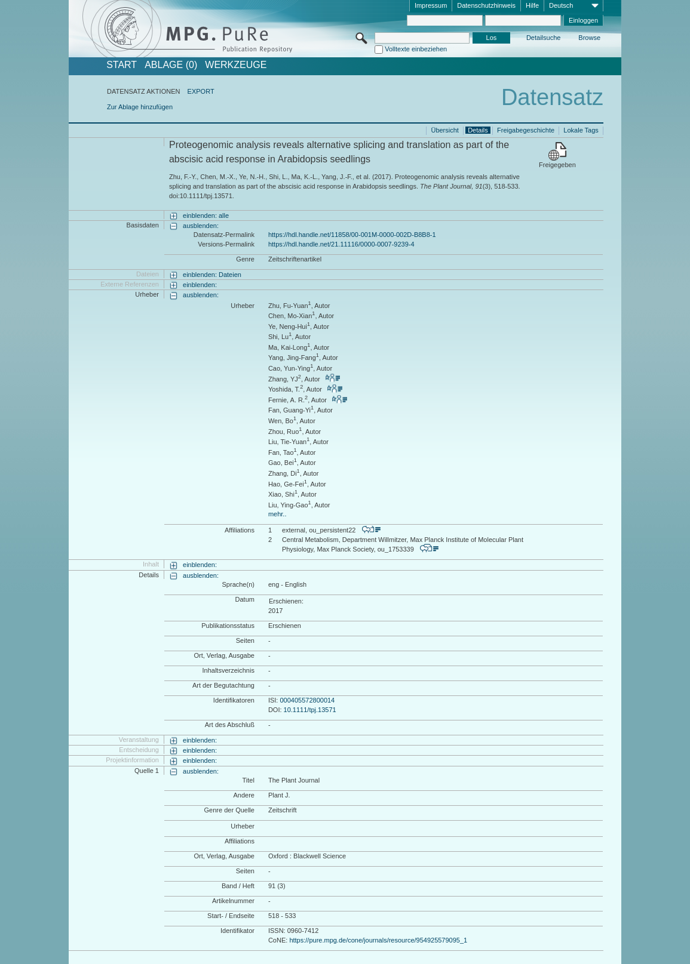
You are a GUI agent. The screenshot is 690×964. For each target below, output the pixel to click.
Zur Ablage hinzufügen (140, 106)
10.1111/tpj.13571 (310, 709)
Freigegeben (557, 164)
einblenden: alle (206, 215)
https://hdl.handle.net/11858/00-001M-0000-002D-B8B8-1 (352, 234)
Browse (589, 37)
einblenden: (200, 284)
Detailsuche (543, 37)
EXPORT (201, 91)
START (121, 65)
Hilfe (532, 5)
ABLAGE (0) (171, 65)
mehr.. (277, 514)
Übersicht (444, 130)
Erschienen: (286, 601)
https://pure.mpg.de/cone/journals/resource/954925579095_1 (378, 940)
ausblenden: (201, 225)
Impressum (431, 5)
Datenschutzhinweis (486, 5)
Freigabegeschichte (525, 130)
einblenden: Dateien (212, 274)
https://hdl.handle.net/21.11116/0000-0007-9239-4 (341, 244)
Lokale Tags (581, 130)
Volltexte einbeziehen (416, 49)
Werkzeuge (235, 65)
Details (478, 130)
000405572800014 (307, 700)
